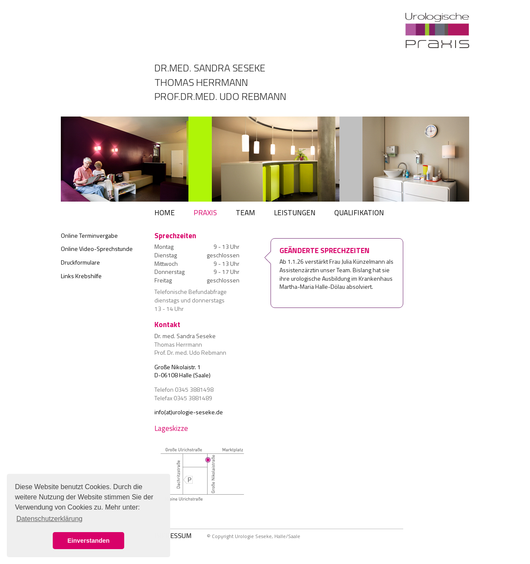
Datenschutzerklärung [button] (49, 518)
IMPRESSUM (172, 535)
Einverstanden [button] (88, 540)
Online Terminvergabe (89, 235)
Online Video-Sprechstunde (97, 248)
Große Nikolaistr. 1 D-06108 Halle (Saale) (182, 371)
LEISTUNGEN (295, 212)
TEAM (245, 212)
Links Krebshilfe (81, 275)
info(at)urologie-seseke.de (188, 411)
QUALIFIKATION (359, 212)
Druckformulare (80, 262)
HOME (164, 212)
